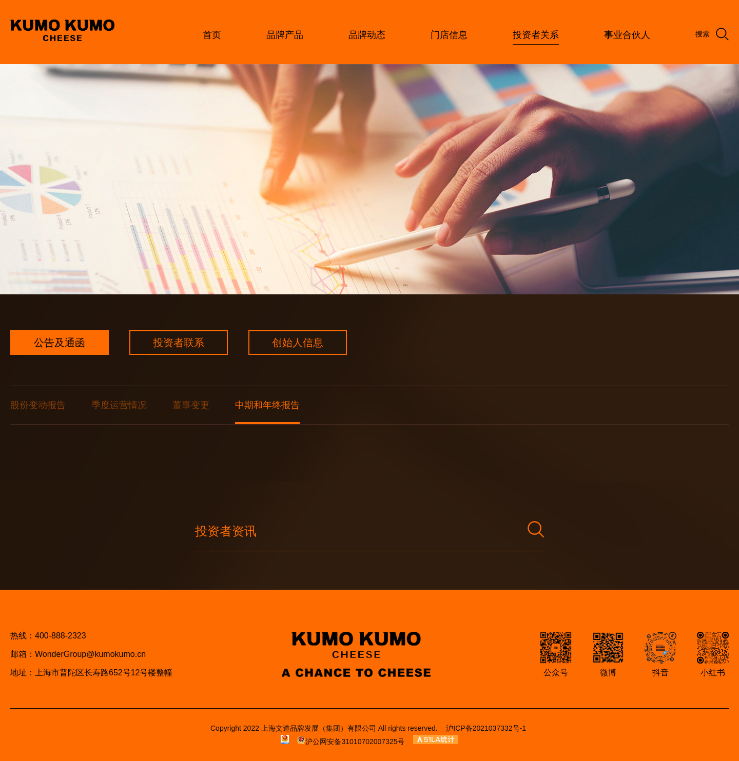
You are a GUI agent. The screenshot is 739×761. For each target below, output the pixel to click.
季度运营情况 (119, 405)
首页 (212, 35)
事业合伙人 (627, 35)
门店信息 (449, 35)
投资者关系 (536, 35)
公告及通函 (59, 342)
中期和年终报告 (267, 405)
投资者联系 (178, 342)
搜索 (712, 34)
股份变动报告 (38, 405)
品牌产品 (284, 35)
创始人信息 (297, 342)
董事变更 (190, 405)
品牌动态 (366, 35)
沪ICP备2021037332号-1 (486, 728)
